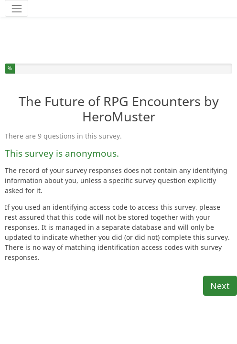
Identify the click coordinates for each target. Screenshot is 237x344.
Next (220, 263)
